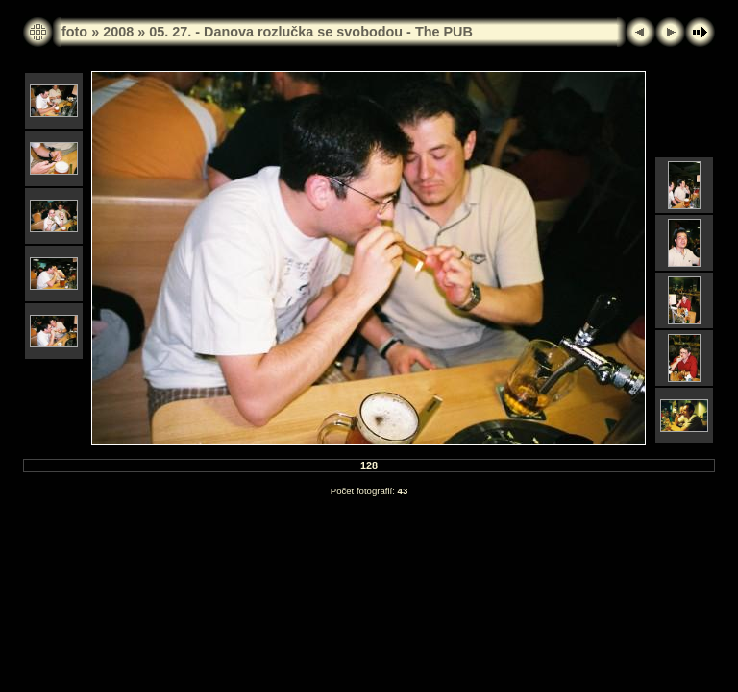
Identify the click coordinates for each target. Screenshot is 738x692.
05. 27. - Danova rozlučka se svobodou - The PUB (311, 31)
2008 (118, 31)
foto (74, 31)
